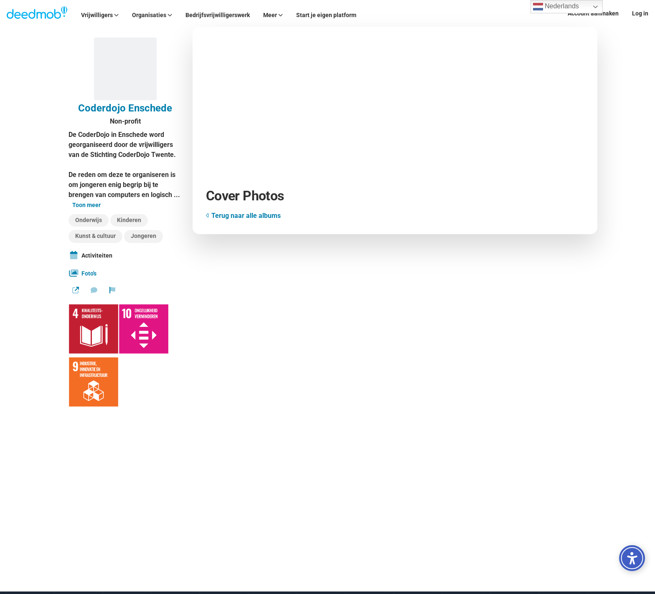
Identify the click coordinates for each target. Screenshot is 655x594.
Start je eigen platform (326, 15)
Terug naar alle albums (243, 216)
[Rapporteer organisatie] (112, 290)
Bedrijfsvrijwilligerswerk (217, 15)
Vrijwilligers (100, 15)
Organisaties (152, 15)
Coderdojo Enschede (125, 108)
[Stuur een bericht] (94, 290)
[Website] (76, 290)
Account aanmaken (593, 13)
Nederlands (556, 7)
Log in (640, 13)
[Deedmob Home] (37, 13)
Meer (273, 15)
